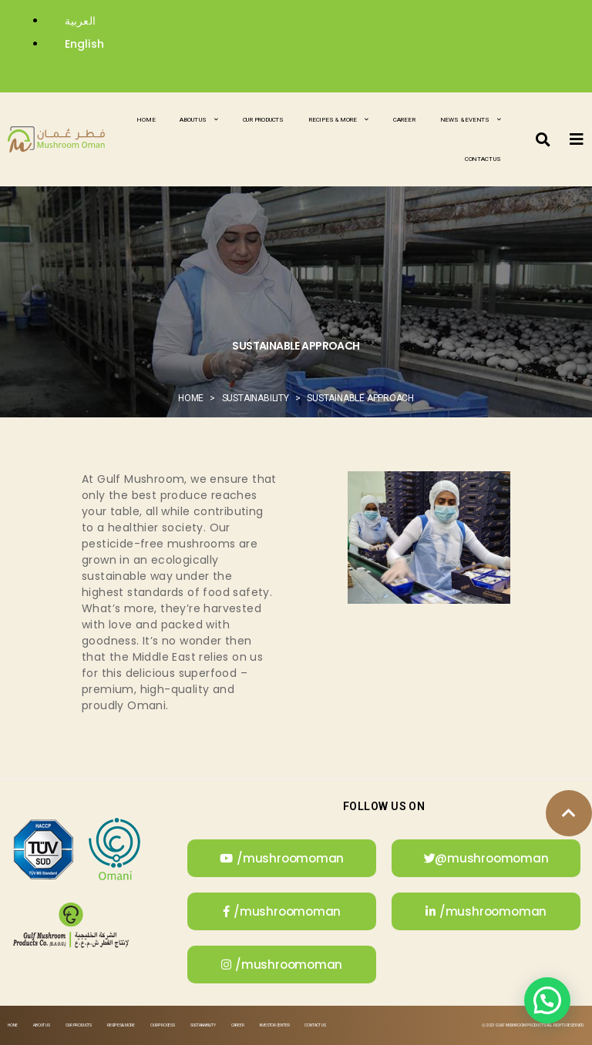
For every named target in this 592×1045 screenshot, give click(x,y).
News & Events (470, 120)
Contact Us (483, 159)
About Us (198, 120)
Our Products (263, 119)
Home (145, 119)
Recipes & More (338, 120)
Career (404, 119)
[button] (543, 139)
